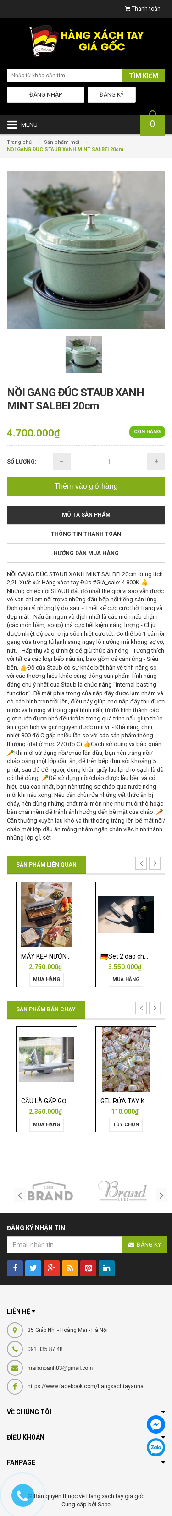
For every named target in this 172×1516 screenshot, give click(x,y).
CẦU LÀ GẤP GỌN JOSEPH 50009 (68, 1101)
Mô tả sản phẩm (86, 515)
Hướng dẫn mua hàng (86, 553)
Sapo (104, 1504)
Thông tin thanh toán (86, 534)
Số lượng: (21, 461)
